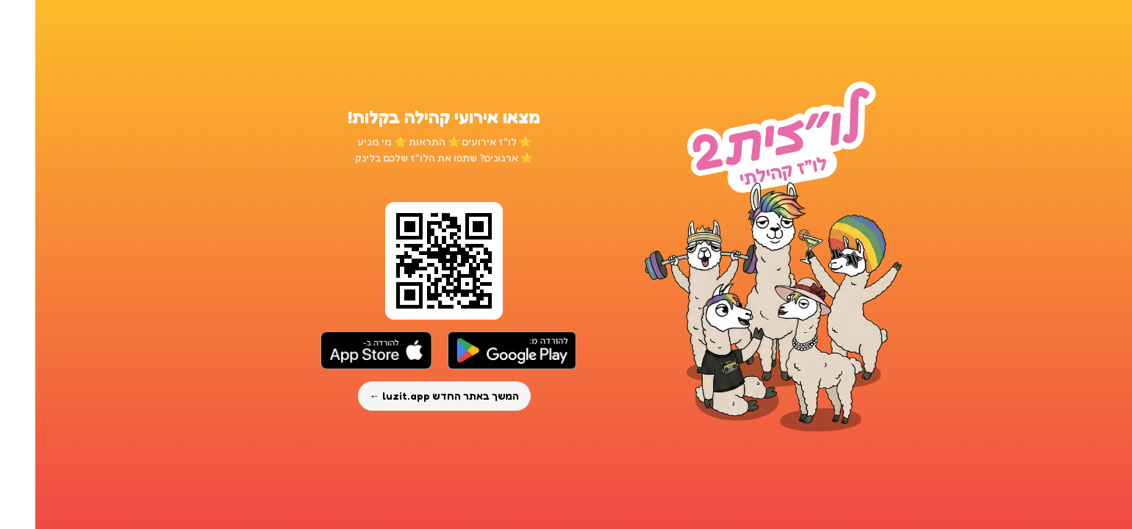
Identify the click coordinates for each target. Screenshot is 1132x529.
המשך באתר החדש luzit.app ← (409, 395)
